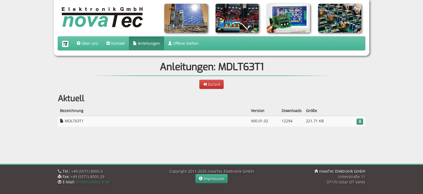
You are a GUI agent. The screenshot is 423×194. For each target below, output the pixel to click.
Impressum (211, 178)
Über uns (87, 43)
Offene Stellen (183, 43)
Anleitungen (146, 43)
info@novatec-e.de (93, 182)
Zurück (211, 84)
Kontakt (115, 43)
